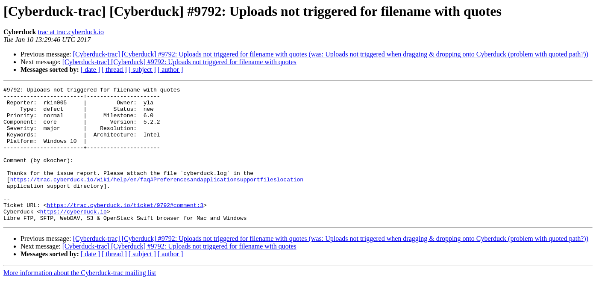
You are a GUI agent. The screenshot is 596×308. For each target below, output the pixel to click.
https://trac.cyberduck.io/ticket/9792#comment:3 (125, 229)
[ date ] (90, 69)
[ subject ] (142, 69)
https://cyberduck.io (73, 237)
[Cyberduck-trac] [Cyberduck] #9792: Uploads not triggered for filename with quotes (179, 61)
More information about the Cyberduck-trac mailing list (79, 299)
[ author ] (170, 69)
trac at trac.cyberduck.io (71, 32)
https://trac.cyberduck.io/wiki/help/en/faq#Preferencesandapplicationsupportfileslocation (156, 198)
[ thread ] (114, 69)
